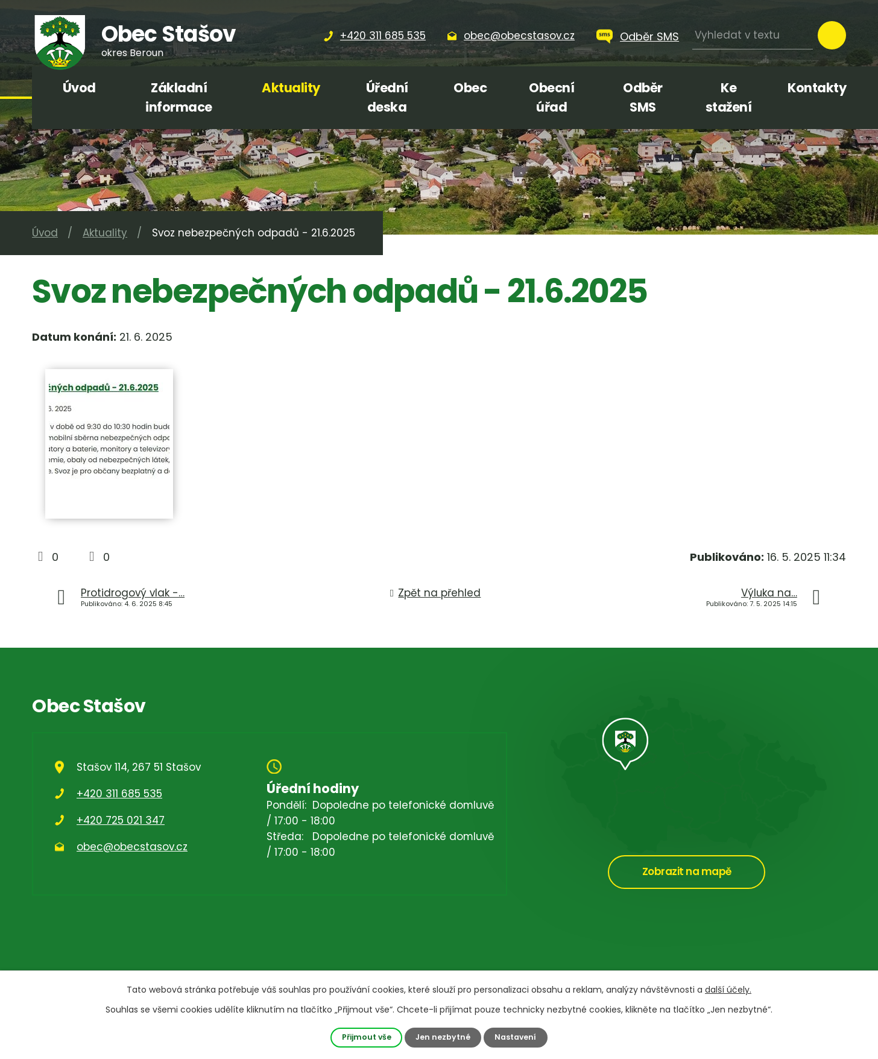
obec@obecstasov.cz (132, 846)
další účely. (728, 990)
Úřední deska (387, 97)
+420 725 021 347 (121, 820)
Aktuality (291, 87)
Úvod (79, 87)
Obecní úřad (551, 97)
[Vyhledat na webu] (752, 35)
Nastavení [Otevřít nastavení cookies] (516, 1037)
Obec (470, 87)
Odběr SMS (649, 36)
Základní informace (178, 97)
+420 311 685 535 (119, 793)
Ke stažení (729, 97)
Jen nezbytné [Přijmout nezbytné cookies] (443, 1037)
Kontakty (817, 87)
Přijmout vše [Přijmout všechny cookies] (366, 1037)
